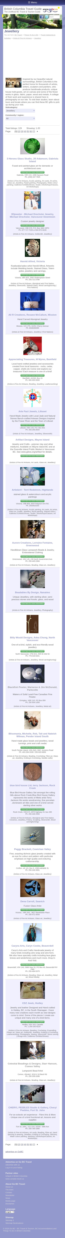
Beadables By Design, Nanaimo (32, 592)
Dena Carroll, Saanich (32, 901)
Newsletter (10, 1195)
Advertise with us (13, 1165)
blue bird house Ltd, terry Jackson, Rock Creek (32, 786)
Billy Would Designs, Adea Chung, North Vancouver (32, 639)
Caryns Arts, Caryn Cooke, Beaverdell (32, 946)
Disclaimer (10, 1204)
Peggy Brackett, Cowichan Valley (32, 849)
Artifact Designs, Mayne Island (33, 439)
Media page (10, 1201)
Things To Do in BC (31, 35)
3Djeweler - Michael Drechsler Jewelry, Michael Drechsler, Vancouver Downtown (32, 215)
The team (10, 1190)
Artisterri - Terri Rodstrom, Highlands (32, 490)
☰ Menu (32, 2)
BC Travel (18, 35)
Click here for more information (32, 172)
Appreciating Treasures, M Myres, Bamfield (32, 359)
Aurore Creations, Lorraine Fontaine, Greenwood (32, 544)
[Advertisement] (32, 58)
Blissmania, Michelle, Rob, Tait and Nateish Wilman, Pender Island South (32, 735)
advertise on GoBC (14, 1151)
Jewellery (11, 31)
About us (9, 1187)
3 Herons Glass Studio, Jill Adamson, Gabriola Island (32, 160)
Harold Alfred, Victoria (32, 261)
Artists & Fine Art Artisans (22, 38)
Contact (9, 1192)
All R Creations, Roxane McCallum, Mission (32, 314)
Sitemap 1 (10, 1220)
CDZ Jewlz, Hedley (32, 1003)
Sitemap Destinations (14, 1223)
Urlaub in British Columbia (16, 1176)
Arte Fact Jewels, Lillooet (32, 411)
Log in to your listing (14, 1168)
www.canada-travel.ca (15, 1179)
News (8, 1198)
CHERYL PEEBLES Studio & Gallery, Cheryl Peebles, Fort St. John (32, 1109)
